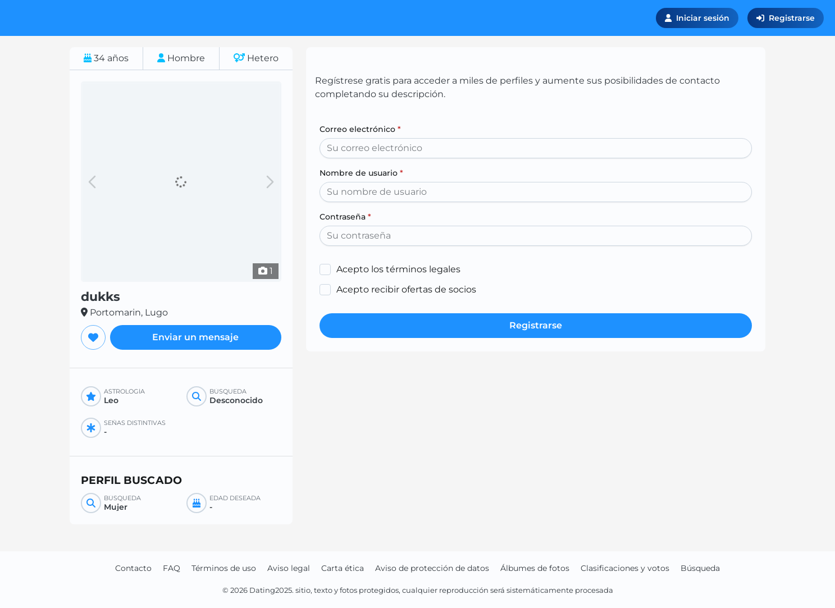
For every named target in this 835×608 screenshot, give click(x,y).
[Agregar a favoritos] (93, 337)
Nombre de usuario (361, 173)
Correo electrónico (360, 129)
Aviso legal (288, 568)
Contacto (133, 568)
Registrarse (785, 18)
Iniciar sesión (697, 18)
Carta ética (342, 568)
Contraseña (345, 216)
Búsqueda (700, 568)
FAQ (171, 568)
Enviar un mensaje (195, 337)
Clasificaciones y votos (625, 568)
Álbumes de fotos (534, 568)
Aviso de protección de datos (432, 568)
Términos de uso (223, 568)
